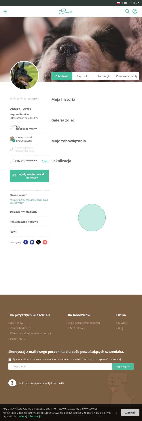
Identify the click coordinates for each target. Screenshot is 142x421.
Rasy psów (16, 322)
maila (61, 383)
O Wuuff (123, 322)
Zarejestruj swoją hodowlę (84, 322)
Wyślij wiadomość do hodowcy (29, 175)
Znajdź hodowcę (20, 328)
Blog (120, 328)
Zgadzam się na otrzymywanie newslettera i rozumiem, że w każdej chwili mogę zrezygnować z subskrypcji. (67, 359)
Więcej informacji (30, 416)
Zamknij (130, 412)
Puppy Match (18, 338)
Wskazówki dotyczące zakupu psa (30, 333)
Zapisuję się (123, 366)
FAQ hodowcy (76, 328)
